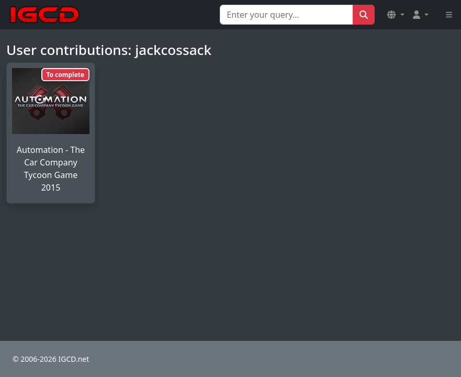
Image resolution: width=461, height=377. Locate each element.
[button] (395, 14)
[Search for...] (286, 15)
